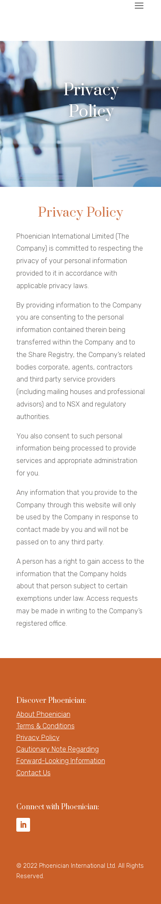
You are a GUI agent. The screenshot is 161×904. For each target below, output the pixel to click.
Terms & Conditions (45, 726)
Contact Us (33, 773)
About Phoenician (43, 714)
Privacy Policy (38, 737)
